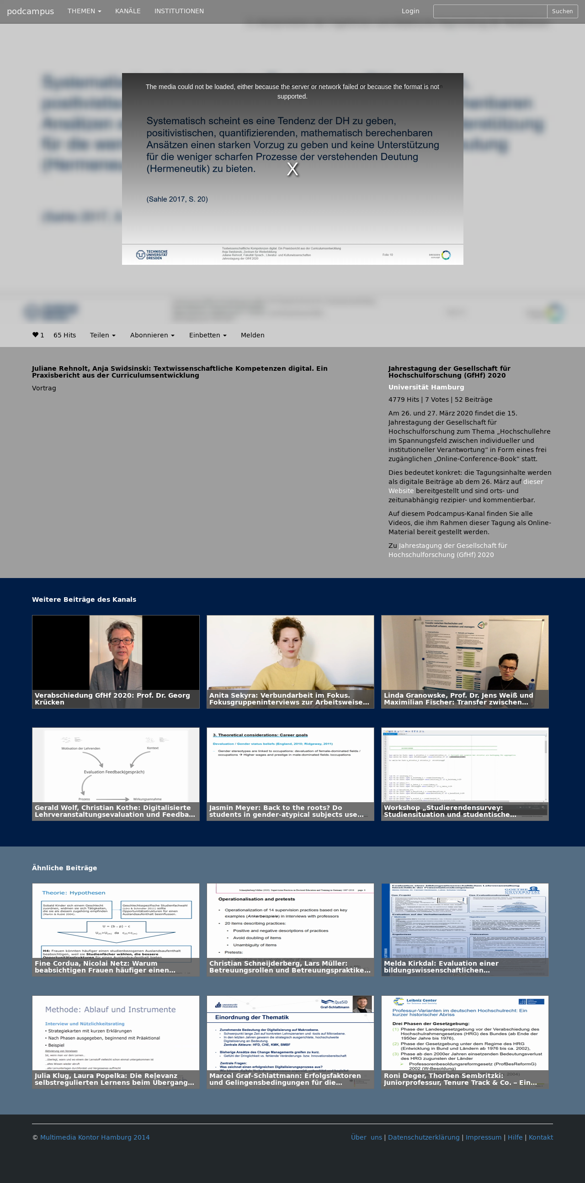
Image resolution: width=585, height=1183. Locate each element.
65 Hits (64, 335)
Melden (253, 335)
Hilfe (515, 1137)
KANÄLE (128, 11)
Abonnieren (152, 335)
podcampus (30, 11)
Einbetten (208, 335)
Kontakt (541, 1137)
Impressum (484, 1137)
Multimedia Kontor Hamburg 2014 (95, 1137)
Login (411, 11)
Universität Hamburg (426, 387)
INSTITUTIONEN (179, 11)
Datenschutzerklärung (424, 1137)
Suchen (562, 11)
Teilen (103, 335)
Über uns (366, 1137)
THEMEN (84, 11)
